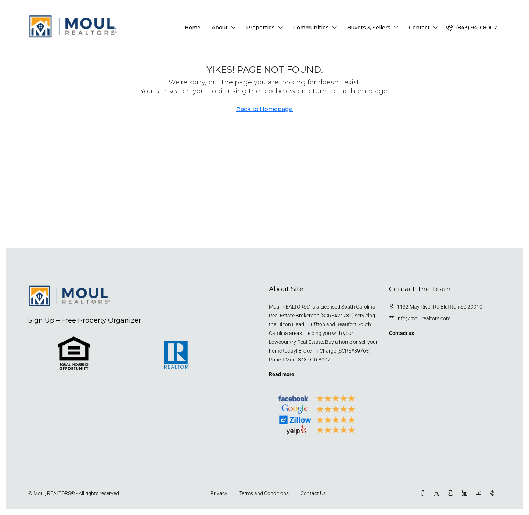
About (220, 27)
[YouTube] (480, 493)
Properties (260, 27)
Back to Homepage (264, 108)
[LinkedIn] (466, 493)
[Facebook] (424, 493)
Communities (311, 27)
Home (192, 27)
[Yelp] (494, 493)
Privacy (218, 493)
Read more (281, 374)
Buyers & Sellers (369, 27)
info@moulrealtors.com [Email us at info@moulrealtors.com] (423, 318)
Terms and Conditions (264, 493)
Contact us (401, 333)
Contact (419, 27)
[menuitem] (472, 28)
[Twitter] (438, 493)
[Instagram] (452, 493)
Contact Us (313, 493)
